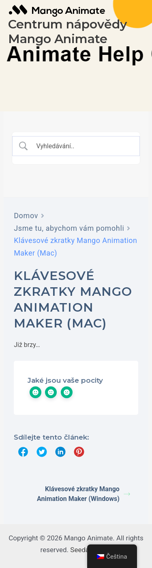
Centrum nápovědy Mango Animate (67, 31)
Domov (26, 215)
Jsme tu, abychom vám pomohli (69, 228)
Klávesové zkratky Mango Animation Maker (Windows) (83, 494)
